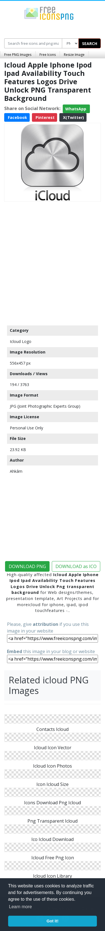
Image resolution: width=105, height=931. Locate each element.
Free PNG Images (17, 54)
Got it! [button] (52, 921)
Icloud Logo (20, 341)
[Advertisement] (52, 262)
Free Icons (47, 54)
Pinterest (44, 117)
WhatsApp (76, 108)
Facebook (17, 117)
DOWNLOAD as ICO (76, 566)
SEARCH (89, 43)
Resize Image (74, 54)
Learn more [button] (20, 906)
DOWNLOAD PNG (27, 566)
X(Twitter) (73, 117)
